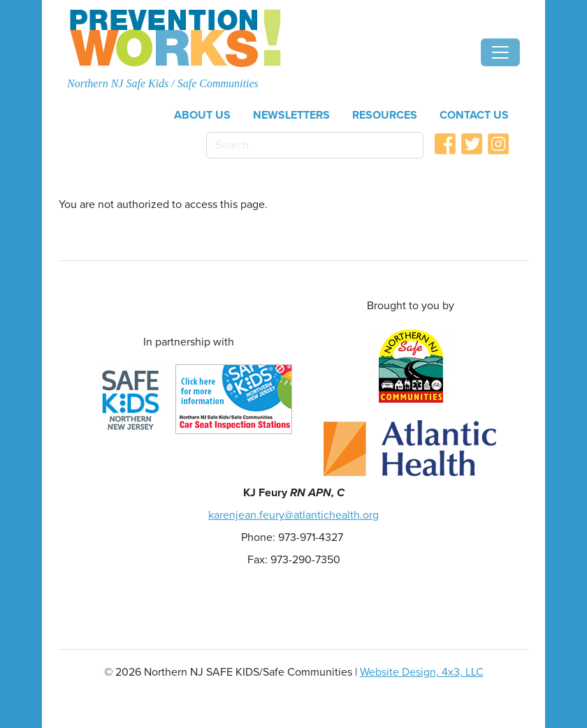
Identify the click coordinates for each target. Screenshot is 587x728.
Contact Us (474, 115)
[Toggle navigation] (500, 52)
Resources (384, 115)
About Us (202, 115)
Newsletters (291, 115)
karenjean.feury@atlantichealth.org (293, 515)
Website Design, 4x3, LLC (422, 672)
